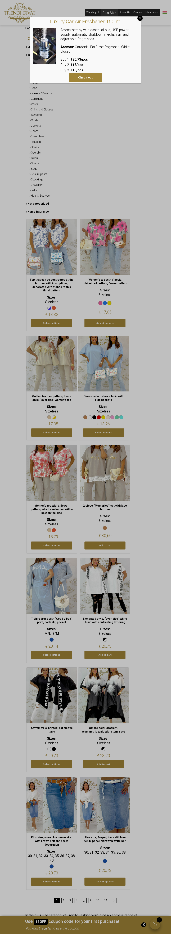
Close (140, 18)
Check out (85, 77)
